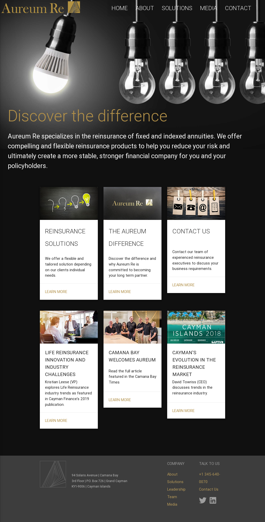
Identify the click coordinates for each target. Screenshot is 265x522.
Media (172, 504)
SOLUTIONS (177, 8)
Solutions (175, 481)
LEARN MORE (56, 304)
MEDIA (208, 8)
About (172, 474)
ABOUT (145, 8)
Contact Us (208, 489)
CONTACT (238, 8)
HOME (120, 8)
